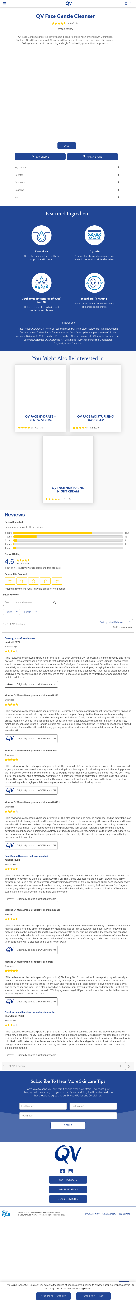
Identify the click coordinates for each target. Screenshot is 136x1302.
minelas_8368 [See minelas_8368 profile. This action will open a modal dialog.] (12, 860)
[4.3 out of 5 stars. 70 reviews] (30, 428)
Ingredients (67, 167)
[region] (68, 1292)
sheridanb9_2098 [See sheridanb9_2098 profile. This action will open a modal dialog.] (14, 1016)
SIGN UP (68, 1125)
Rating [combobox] (12, 612)
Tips (67, 197)
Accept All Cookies (53, 1296)
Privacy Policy (92, 1213)
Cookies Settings (93, 1296)
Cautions (67, 189)
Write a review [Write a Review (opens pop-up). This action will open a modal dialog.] (65, 29)
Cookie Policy (109, 1213)
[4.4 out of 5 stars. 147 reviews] (58, 499)
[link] (23, 561)
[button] (10, 581)
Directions (67, 182)
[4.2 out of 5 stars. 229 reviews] (86, 428)
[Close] (133, 1285)
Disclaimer (124, 1213)
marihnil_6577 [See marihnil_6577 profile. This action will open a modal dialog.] (12, 642)
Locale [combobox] (30, 612)
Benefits (67, 174)
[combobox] (118, 622)
